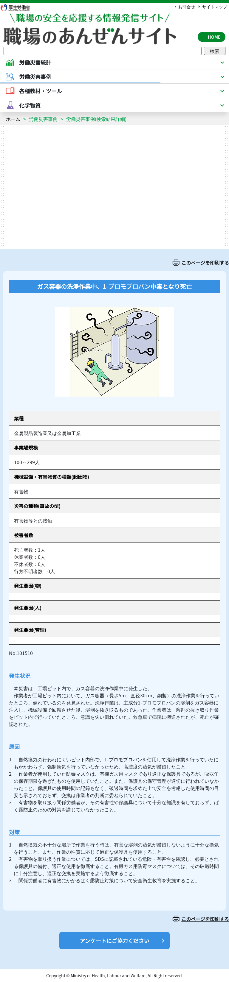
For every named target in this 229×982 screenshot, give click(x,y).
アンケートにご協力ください (114, 940)
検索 (214, 50)
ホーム (13, 118)
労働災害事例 (43, 118)
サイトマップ (214, 7)
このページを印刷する (205, 262)
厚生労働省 (18, 7)
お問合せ (186, 7)
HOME (214, 37)
